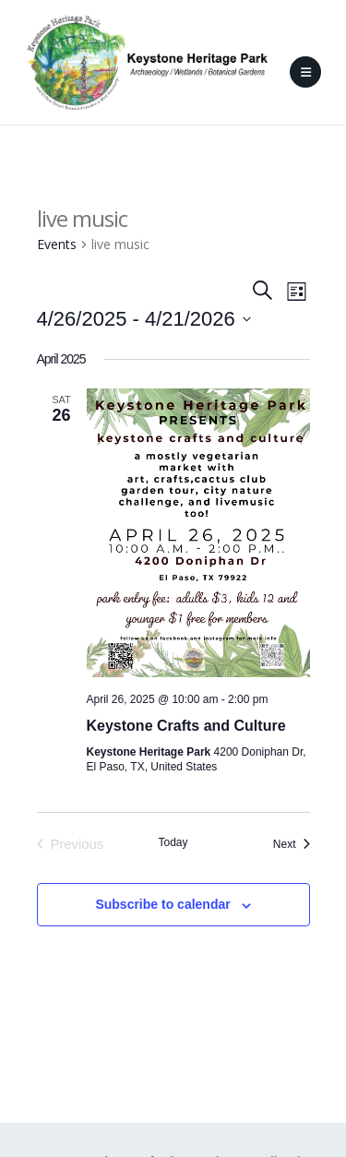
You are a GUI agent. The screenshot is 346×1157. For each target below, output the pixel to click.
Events (57, 244)
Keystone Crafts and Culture (186, 726)
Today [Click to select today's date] (172, 842)
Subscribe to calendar (162, 904)
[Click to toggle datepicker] (144, 319)
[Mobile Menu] (305, 72)
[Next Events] (291, 844)
